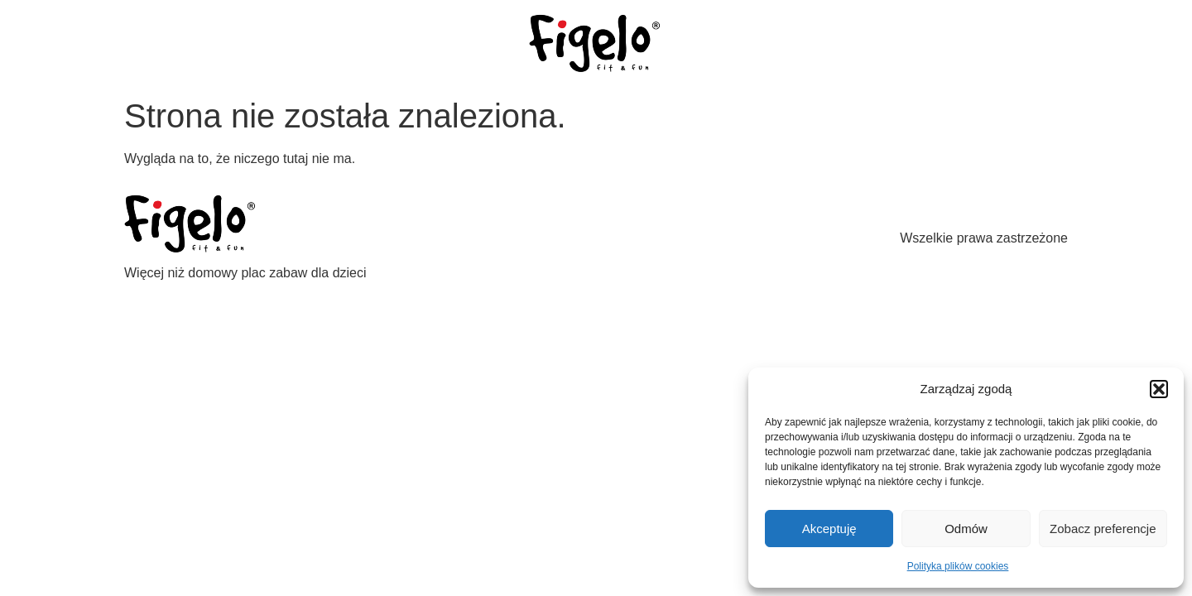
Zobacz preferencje (1103, 529)
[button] (1159, 389)
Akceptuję (829, 529)
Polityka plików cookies (958, 566)
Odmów (966, 529)
